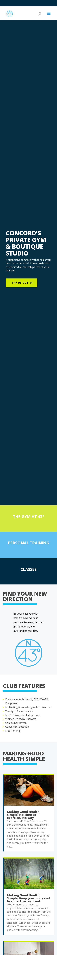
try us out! (20, 282)
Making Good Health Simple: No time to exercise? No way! (23, 815)
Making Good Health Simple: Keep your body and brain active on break (28, 898)
